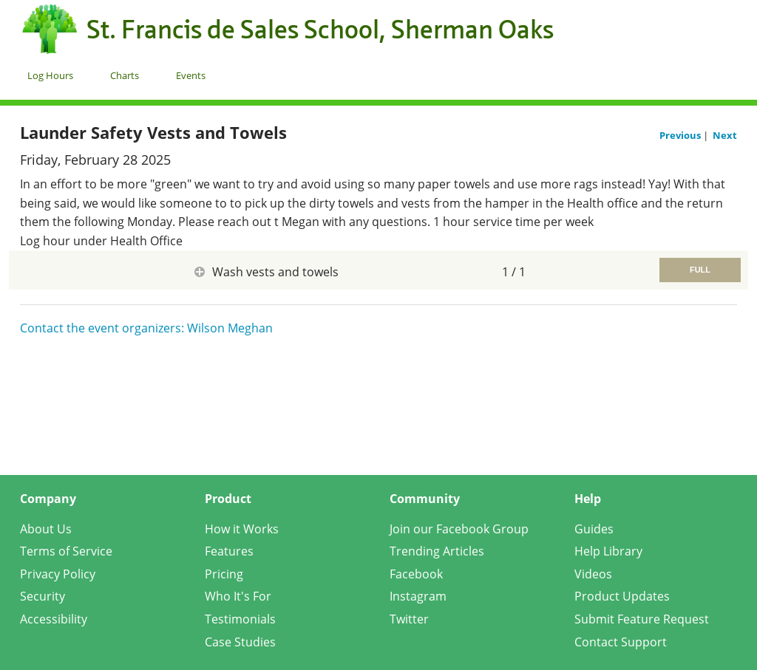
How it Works (242, 529)
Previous (681, 135)
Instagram (418, 596)
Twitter (409, 619)
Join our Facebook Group (459, 529)
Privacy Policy (57, 574)
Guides (594, 529)
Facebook (416, 574)
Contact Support (620, 642)
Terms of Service (66, 551)
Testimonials (240, 619)
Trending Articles (437, 551)
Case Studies (240, 642)
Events (191, 75)
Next (725, 135)
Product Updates (622, 596)
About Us (46, 529)
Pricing (224, 574)
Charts (124, 75)
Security (42, 596)
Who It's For (238, 596)
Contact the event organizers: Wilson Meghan (146, 328)
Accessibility (53, 619)
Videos (593, 574)
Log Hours (50, 75)
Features (229, 551)
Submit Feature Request (641, 619)
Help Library (608, 551)
